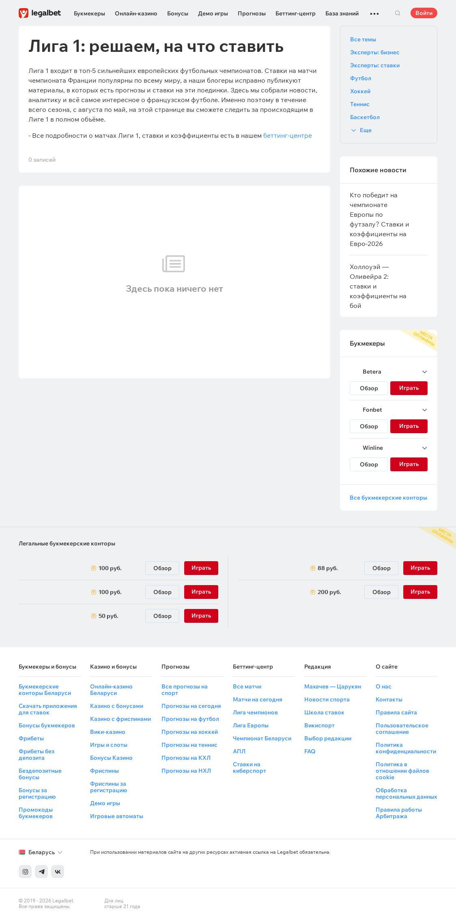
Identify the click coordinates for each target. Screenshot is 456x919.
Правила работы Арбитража (399, 813)
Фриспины (104, 770)
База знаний (342, 13)
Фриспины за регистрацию (108, 787)
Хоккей (360, 91)
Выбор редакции (327, 738)
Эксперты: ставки (375, 65)
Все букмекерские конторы (388, 497)
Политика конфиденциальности (406, 748)
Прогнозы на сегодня (191, 706)
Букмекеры (89, 13)
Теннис (360, 104)
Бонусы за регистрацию (37, 793)
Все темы (363, 39)
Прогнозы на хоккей (189, 731)
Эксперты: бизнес (375, 52)
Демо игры (213, 13)
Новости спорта (327, 699)
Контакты (389, 699)
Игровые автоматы (116, 816)
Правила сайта (396, 712)
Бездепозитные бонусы (40, 774)
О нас (383, 686)
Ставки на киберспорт (249, 767)
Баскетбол (365, 117)
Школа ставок (324, 712)
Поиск (397, 13)
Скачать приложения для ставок (48, 709)
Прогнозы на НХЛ (186, 770)
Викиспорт (319, 725)
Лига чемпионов (255, 712)
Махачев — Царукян (332, 686)
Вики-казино (107, 731)
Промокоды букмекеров (36, 813)
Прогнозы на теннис (189, 744)
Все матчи (247, 686)
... (374, 10)
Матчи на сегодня (257, 699)
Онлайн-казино (136, 13)
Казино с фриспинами (120, 718)
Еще (366, 130)
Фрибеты (31, 738)
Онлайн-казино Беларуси (111, 690)
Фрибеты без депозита (36, 754)
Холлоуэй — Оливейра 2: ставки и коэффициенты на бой (378, 286)
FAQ (310, 751)
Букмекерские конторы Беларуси (45, 690)
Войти (423, 13)
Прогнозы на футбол (190, 718)
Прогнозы (252, 13)
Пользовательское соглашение (402, 728)
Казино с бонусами (116, 706)
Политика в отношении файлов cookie (402, 771)
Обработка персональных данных (406, 793)
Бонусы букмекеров (47, 725)
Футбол (360, 78)
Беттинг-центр (295, 13)
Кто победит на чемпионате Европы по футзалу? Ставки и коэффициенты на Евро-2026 (379, 219)
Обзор (369, 388)
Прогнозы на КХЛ (186, 757)
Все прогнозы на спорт (184, 690)
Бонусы (177, 13)
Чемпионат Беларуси (262, 738)
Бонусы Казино (111, 757)
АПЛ (239, 751)
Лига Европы (251, 725)
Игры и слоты (108, 744)
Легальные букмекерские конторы (67, 543)
